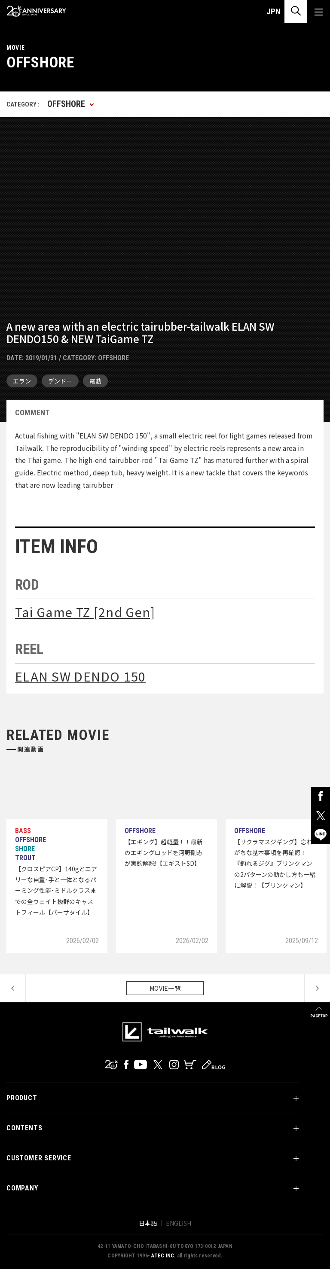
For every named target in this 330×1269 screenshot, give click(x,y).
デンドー (60, 381)
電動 (95, 381)
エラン (22, 381)
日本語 (148, 1223)
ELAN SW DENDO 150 (80, 676)
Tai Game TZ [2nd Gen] (85, 612)
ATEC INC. (163, 1256)
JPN (273, 11)
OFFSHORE (113, 358)
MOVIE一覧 (165, 988)
